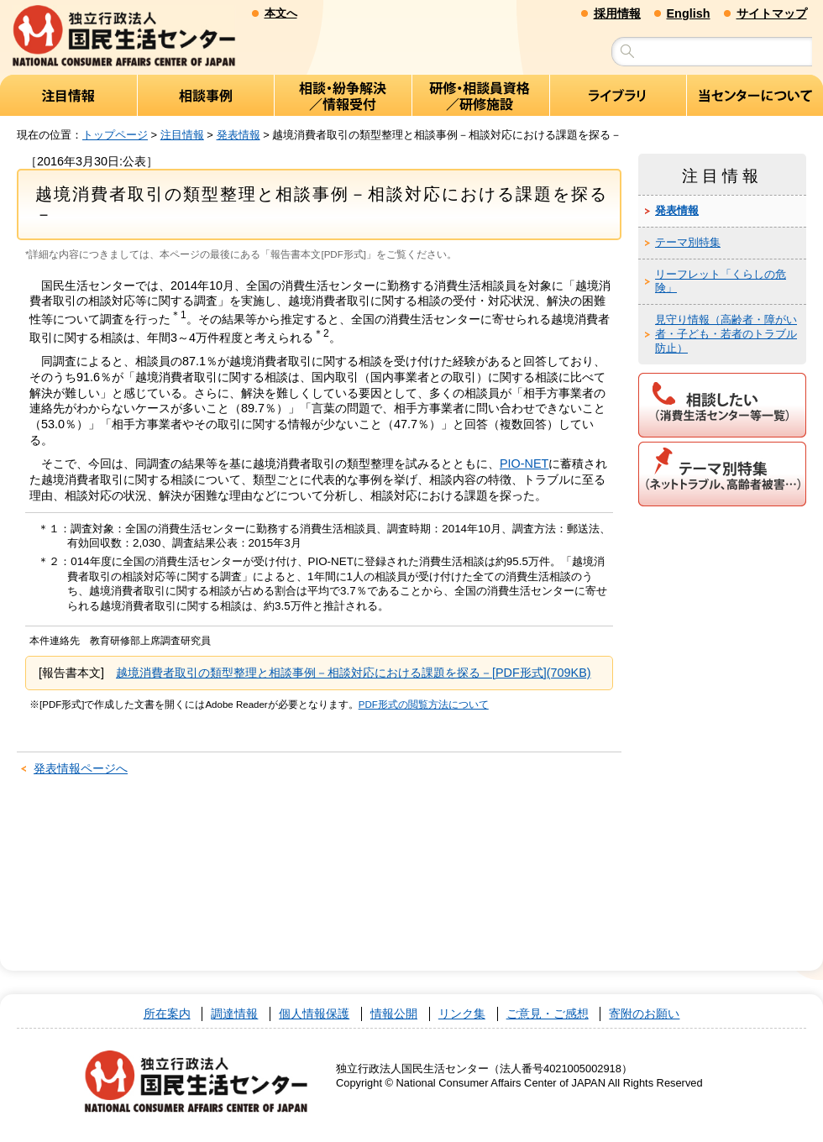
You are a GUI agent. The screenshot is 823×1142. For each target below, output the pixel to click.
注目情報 (182, 134)
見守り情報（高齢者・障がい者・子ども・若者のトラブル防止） (726, 334)
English (688, 13)
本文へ (281, 13)
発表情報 (238, 134)
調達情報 (234, 1014)
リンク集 (461, 1014)
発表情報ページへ (81, 769)
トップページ (115, 134)
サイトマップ (772, 13)
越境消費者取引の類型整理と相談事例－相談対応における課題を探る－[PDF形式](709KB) (353, 673)
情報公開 (393, 1014)
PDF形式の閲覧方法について (424, 704)
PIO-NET (524, 464)
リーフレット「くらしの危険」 (720, 281)
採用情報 (617, 13)
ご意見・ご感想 (547, 1014)
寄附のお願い (644, 1014)
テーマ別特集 (688, 242)
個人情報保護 (314, 1014)
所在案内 (167, 1014)
